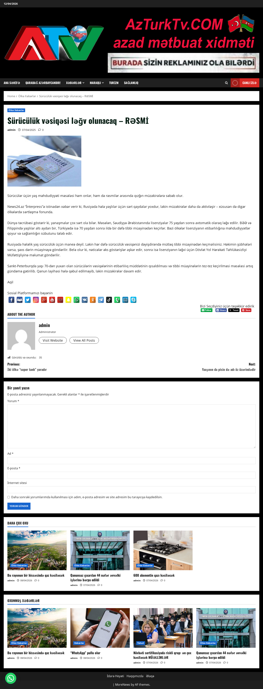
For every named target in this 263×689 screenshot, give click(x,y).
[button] (10, 678)
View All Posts (84, 340)
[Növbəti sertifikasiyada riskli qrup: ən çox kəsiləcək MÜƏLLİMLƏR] (163, 628)
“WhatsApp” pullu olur (85, 652)
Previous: (69, 367)
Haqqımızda (135, 676)
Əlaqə (150, 676)
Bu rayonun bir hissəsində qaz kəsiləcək (35, 575)
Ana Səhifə (12, 83)
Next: (194, 367)
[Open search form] (226, 82)
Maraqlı (95, 83)
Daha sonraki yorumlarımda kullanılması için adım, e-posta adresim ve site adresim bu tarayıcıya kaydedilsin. (86, 497)
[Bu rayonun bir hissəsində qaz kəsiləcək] (37, 550)
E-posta (13, 468)
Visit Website (53, 340)
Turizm (113, 83)
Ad (10, 454)
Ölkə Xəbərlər (16, 110)
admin (11, 130)
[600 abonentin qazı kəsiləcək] (163, 550)
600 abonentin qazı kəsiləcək (153, 575)
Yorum (13, 401)
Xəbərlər (74, 83)
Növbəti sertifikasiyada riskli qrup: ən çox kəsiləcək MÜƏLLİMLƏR (162, 655)
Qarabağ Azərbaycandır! (43, 83)
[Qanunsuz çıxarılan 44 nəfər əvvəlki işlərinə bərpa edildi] (100, 550)
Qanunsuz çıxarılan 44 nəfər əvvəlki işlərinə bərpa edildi (95, 577)
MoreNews (122, 685)
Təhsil (140, 643)
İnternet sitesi (17, 483)
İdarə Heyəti (115, 676)
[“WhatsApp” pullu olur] (100, 628)
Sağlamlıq (131, 83)
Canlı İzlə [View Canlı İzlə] (244, 82)
